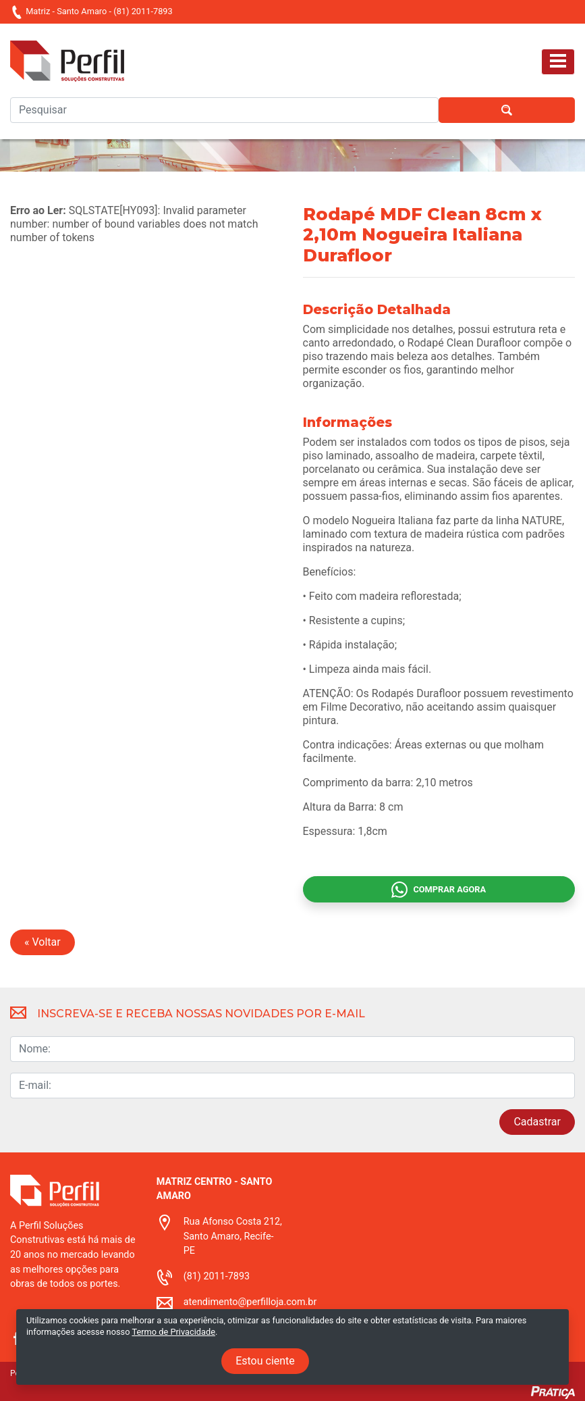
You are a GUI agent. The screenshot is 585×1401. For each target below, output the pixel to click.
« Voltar (42, 942)
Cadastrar (537, 1121)
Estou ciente (265, 1360)
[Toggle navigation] (558, 62)
